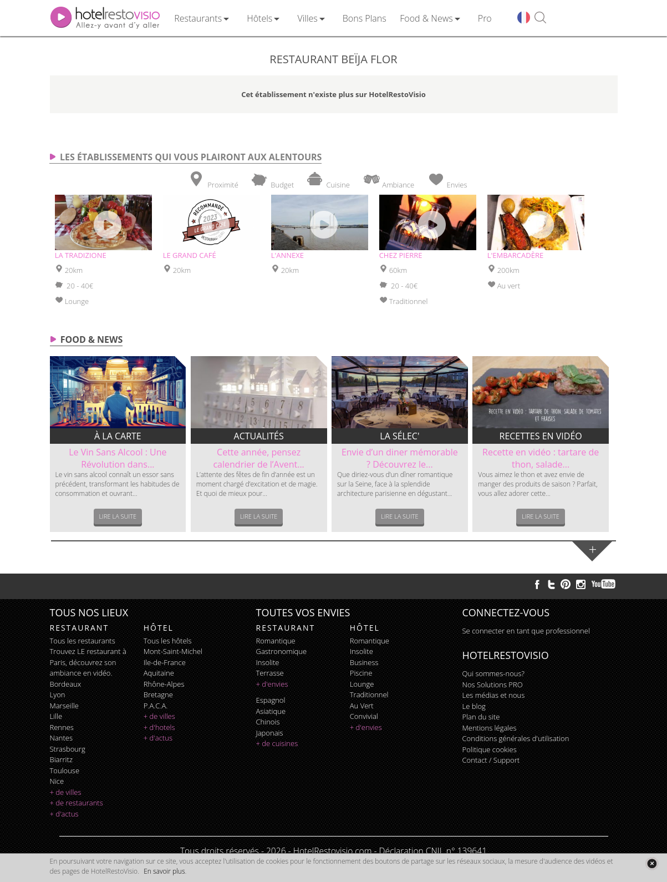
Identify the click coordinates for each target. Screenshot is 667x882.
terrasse (270, 673)
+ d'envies (272, 684)
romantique (276, 641)
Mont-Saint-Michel (173, 651)
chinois (268, 722)
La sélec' (399, 436)
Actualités (259, 436)
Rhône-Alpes (164, 684)
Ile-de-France (165, 662)
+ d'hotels (159, 727)
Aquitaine (159, 673)
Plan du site (481, 717)
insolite (267, 662)
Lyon (57, 694)
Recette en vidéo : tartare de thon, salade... (540, 458)
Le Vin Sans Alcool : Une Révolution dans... (117, 458)
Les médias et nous (493, 695)
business (364, 662)
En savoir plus (164, 871)
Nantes (61, 738)
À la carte (117, 436)
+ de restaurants (76, 803)
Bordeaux (66, 684)
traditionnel (369, 694)
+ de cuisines (277, 743)
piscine (361, 673)
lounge (362, 684)
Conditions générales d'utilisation (515, 738)
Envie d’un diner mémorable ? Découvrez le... (400, 458)
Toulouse (65, 770)
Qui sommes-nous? (493, 673)
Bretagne (158, 694)
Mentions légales (489, 728)
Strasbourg (67, 749)
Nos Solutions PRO (492, 685)
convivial (364, 716)
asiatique (271, 711)
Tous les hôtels (168, 641)
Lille (56, 716)
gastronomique (281, 651)
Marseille (64, 706)
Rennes (62, 727)
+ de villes (66, 792)
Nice (57, 781)
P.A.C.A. (156, 706)
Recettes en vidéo (541, 436)
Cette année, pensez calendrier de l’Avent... (258, 458)
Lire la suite (118, 516)
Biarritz (61, 759)
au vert (362, 706)
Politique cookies (489, 749)
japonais (269, 733)
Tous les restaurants (82, 641)
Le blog (474, 706)
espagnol (271, 700)
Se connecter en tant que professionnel (526, 631)
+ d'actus (64, 814)
